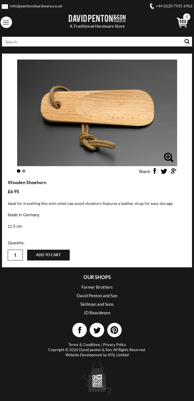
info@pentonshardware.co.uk (36, 5)
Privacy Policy (114, 344)
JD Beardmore (97, 312)
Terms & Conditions (84, 344)
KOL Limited (118, 355)
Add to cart (48, 255)
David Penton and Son (97, 295)
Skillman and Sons (97, 304)
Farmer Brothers (97, 287)
